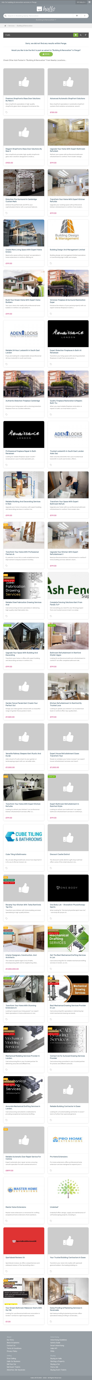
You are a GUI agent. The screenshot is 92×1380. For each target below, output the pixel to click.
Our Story (10, 1340)
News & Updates (13, 1343)
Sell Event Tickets (13, 1367)
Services (11, 26)
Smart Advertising (57, 1346)
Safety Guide (55, 1343)
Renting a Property (57, 1361)
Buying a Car (55, 1364)
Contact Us (11, 1346)
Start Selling (11, 1358)
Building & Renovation (46, 20)
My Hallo (81, 2)
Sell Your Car (11, 1364)
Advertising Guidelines (58, 1340)
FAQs (52, 1351)
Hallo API (53, 1348)
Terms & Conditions (14, 1348)
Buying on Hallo (56, 1358)
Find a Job (54, 1367)
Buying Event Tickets (58, 1370)
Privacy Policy (12, 1351)
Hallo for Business (13, 1361)
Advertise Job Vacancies (16, 1370)
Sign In (46, 54)
